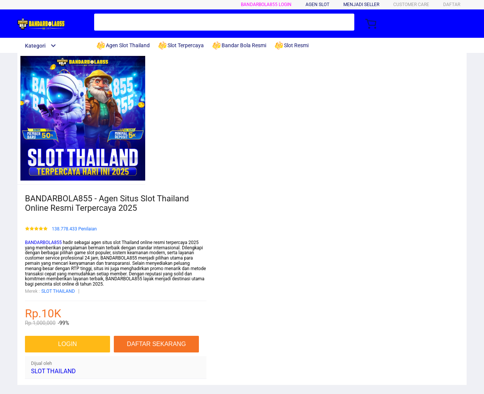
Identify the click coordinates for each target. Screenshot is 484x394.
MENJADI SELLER (361, 4)
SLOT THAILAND (58, 291)
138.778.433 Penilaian (74, 229)
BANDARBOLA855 (43, 242)
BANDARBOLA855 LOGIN (266, 4)
